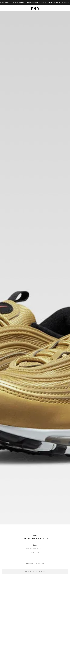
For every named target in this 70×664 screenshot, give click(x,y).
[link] (35, 8)
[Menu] (5, 8)
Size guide (35, 552)
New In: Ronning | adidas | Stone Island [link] (51, 2)
